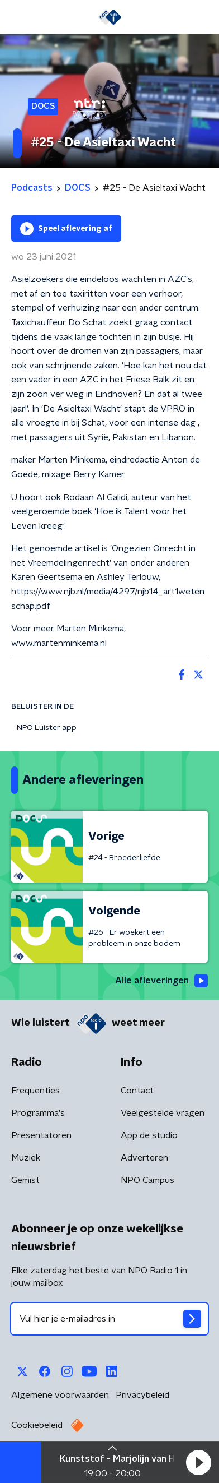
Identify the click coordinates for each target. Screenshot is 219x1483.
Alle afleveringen (161, 980)
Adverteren (144, 1157)
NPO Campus (147, 1180)
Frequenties (35, 1090)
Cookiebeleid (37, 1425)
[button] (198, 1462)
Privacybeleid (142, 1394)
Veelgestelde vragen (162, 1112)
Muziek (25, 1157)
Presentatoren (41, 1135)
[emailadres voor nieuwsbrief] (109, 1318)
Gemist (25, 1180)
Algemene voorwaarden (60, 1394)
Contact (137, 1090)
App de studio (149, 1135)
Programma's (38, 1112)
